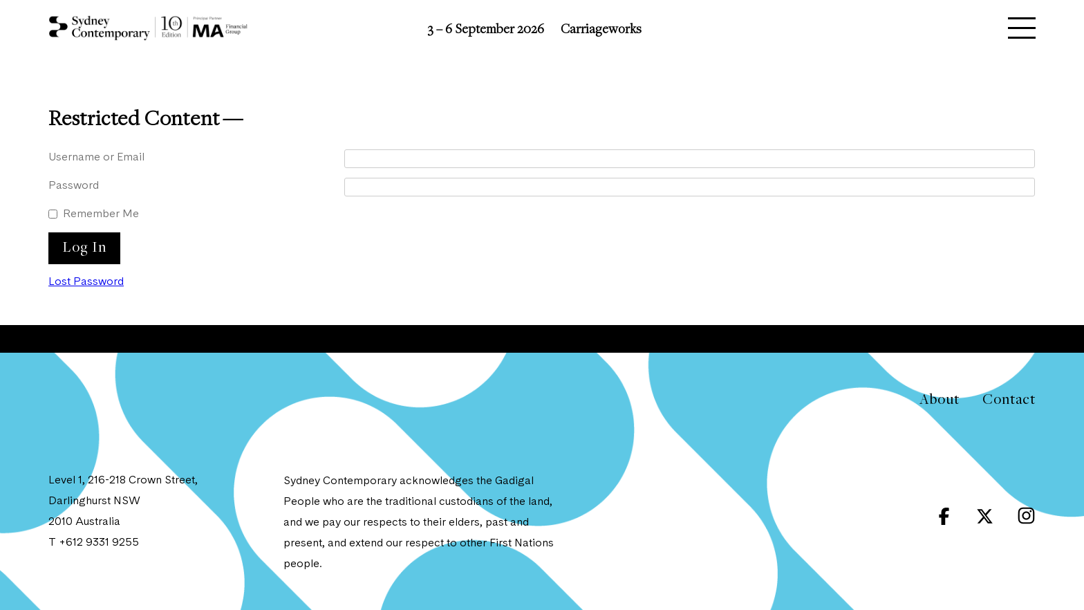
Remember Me (101, 214)
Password (73, 186)
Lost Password (86, 282)
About (939, 398)
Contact (1009, 398)
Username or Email (96, 157)
